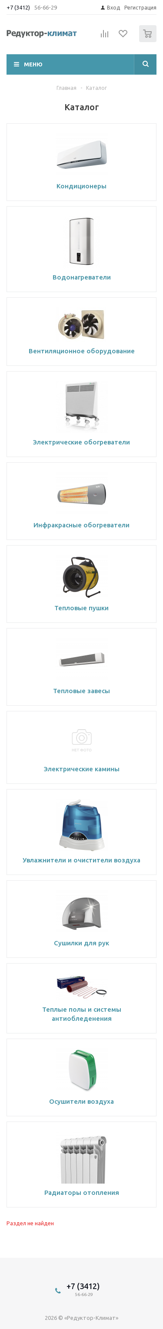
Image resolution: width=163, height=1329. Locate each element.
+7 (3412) (19, 7)
